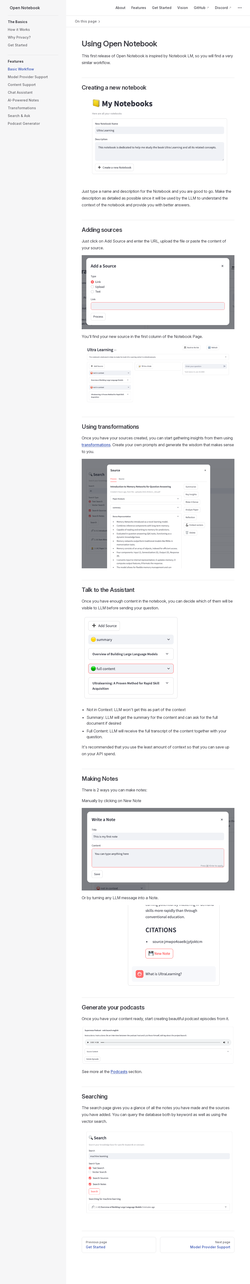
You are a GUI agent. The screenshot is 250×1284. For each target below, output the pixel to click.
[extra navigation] (239, 8)
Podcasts (119, 1071)
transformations (96, 444)
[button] (33, 22)
